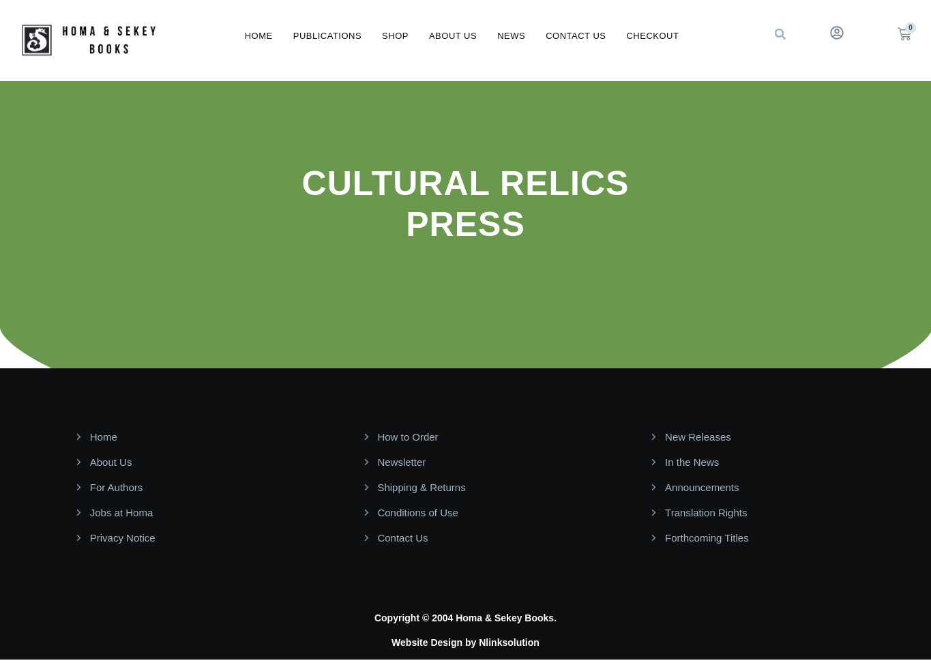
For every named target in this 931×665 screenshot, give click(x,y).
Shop (395, 36)
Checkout (652, 36)
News (511, 36)
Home (259, 36)
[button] (780, 34)
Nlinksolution (509, 642)
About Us (453, 36)
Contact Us (576, 36)
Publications (327, 36)
